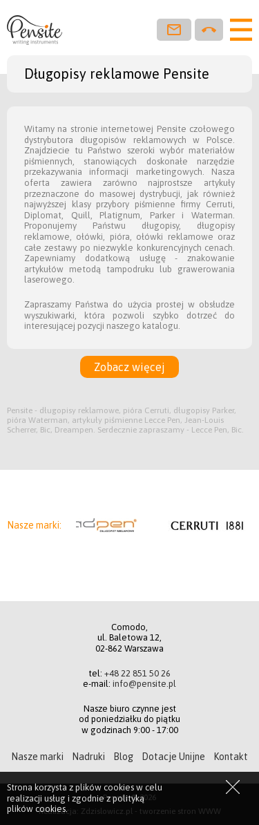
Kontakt (230, 756)
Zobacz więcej (129, 367)
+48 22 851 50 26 (137, 673)
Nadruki (88, 756)
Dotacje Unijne (173, 756)
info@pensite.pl (144, 684)
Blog (123, 756)
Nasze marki (37, 756)
